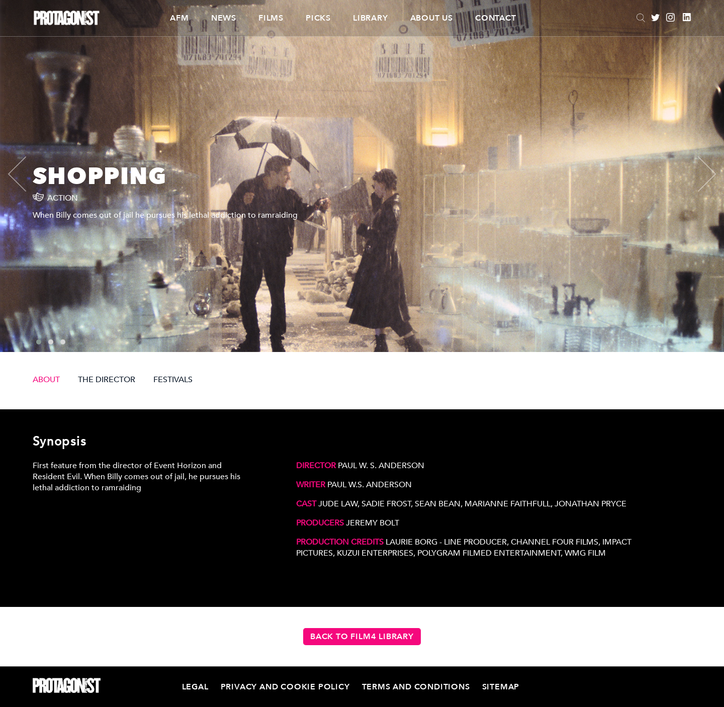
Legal (195, 686)
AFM (179, 18)
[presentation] (25, 174)
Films (271, 18)
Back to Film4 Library (362, 636)
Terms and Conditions (416, 686)
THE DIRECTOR (106, 379)
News (223, 18)
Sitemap (501, 686)
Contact (495, 18)
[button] (39, 342)
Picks (318, 18)
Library (370, 18)
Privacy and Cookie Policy (285, 686)
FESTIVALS (173, 379)
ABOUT (46, 379)
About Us (431, 18)
